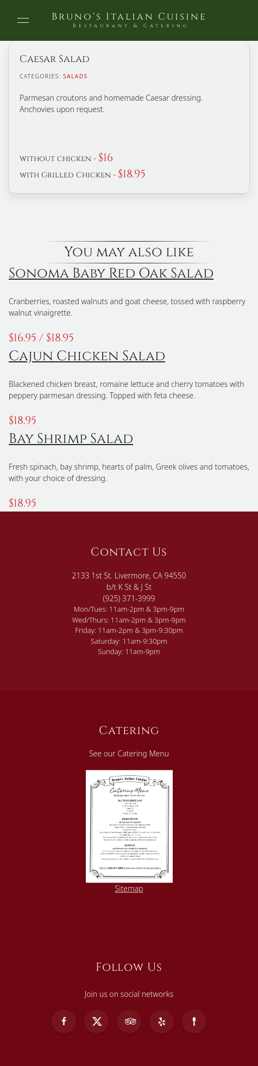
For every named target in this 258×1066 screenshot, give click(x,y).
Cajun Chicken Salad (87, 356)
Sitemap (129, 888)
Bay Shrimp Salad (71, 438)
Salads (75, 76)
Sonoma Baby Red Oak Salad (111, 273)
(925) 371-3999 (129, 598)
